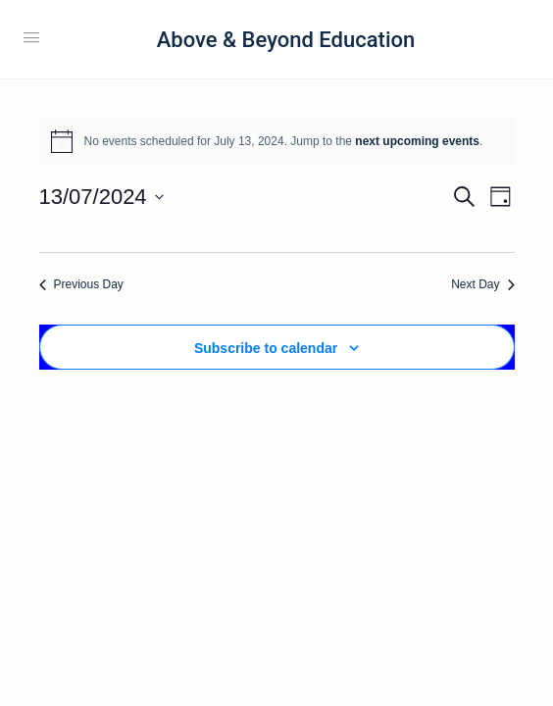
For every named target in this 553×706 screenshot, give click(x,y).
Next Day (482, 284)
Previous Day (81, 284)
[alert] (277, 141)
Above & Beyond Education (286, 39)
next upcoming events (417, 141)
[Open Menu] (31, 37)
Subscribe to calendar (265, 348)
